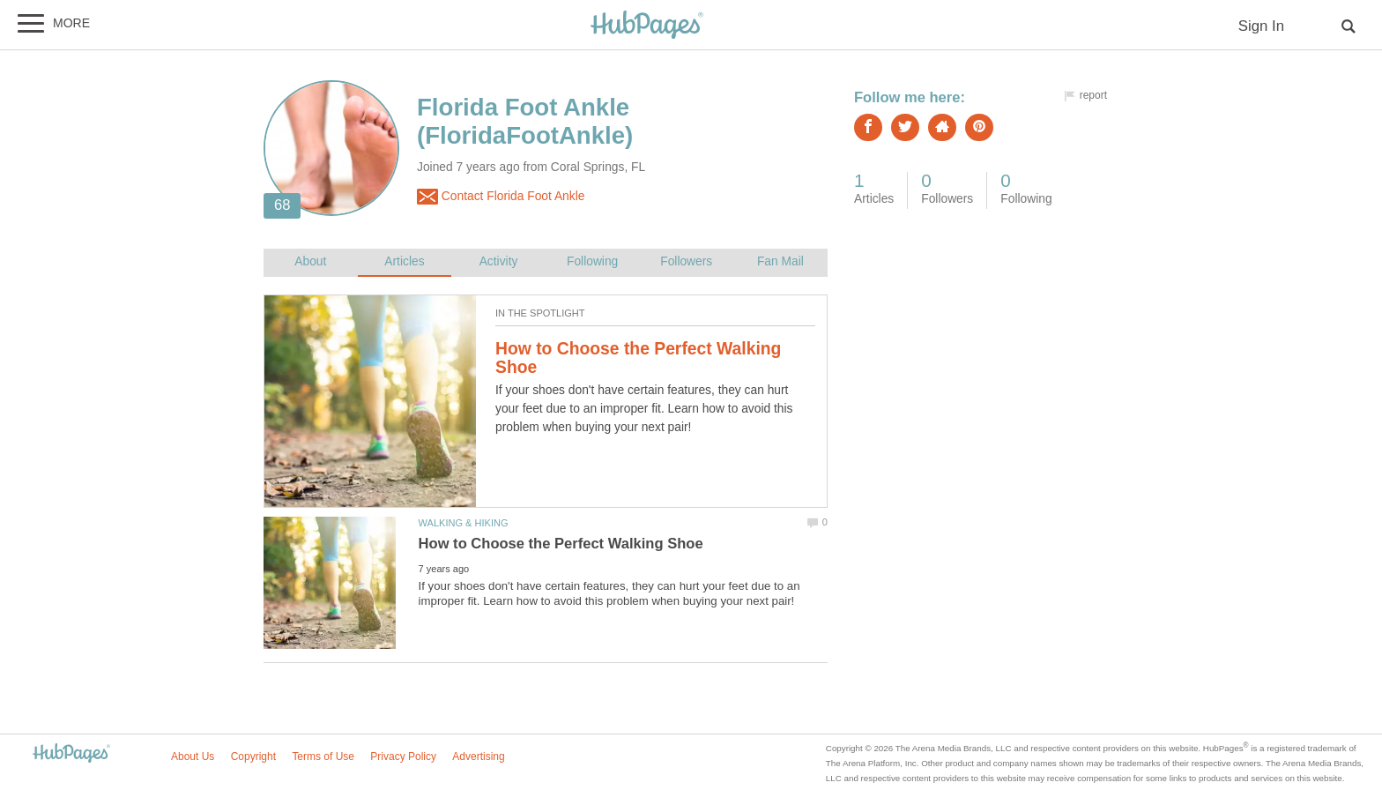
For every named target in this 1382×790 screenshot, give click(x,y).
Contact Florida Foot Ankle (500, 196)
